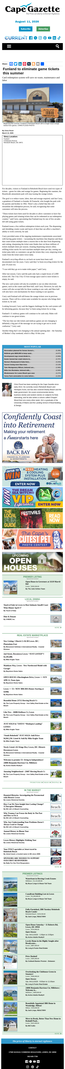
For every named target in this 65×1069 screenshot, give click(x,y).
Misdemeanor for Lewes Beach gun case (19, 373)
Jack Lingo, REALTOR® (37, 916)
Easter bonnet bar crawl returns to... (17, 359)
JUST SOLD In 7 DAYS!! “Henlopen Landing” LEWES (23, 725)
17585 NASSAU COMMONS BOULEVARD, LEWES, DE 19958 (32, 1052)
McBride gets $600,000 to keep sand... (18, 353)
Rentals (55, 782)
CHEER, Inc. (10, 619)
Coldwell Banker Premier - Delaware (41, 961)
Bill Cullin (31, 1026)
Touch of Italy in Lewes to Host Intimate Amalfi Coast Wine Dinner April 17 (26, 606)
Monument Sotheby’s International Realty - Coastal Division (24, 648)
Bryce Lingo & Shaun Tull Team (39, 883)
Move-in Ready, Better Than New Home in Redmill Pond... (43, 1020)
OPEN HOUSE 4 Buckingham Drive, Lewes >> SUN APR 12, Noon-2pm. (25, 678)
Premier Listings (32, 874)
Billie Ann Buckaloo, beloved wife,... (17, 370)
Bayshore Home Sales (14, 671)
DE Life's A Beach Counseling (17, 809)
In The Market (32, 790)
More (57, 627)
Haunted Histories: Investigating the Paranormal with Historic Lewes (24, 796)
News (46, 782)
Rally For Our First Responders (17, 863)
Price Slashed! (31, 956)
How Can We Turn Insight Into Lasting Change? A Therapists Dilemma (24, 805)
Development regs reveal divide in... (17, 356)
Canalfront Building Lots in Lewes (40, 894)
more (57, 867)
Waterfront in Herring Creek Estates (41, 879)
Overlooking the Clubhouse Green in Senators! (41, 973)
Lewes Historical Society (15, 800)
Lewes (28, 586)
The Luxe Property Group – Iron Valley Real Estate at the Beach (26, 704)
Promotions (35, 782)
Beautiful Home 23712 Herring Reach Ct (20, 700)
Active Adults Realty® (14, 765)
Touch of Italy (11, 610)
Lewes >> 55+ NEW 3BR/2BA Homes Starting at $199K (24, 690)
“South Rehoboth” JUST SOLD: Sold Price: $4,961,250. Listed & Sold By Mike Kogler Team (23, 736)
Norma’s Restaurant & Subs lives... (17, 362)
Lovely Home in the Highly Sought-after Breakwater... (42, 942)
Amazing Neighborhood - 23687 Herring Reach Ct (24, 771)
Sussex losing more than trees (15, 364)
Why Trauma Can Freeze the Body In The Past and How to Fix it (23, 814)
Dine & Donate (10, 617)
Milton (28, 1008)
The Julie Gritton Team (36, 589)
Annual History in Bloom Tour (16, 831)
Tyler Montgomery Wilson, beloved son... (19, 367)
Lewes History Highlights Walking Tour (20, 840)
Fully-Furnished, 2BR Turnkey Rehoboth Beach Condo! (43, 910)
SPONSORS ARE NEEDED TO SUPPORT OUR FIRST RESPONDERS (21, 859)
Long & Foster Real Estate (38, 948)
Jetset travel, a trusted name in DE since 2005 (23, 854)
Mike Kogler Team (12, 659)
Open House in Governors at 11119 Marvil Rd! (43, 583)
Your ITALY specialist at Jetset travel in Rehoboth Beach (20, 850)
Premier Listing (32, 577)
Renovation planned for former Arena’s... (19, 350)
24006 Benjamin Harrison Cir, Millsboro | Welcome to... (43, 989)
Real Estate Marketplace (32, 635)
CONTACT (32, 1048)
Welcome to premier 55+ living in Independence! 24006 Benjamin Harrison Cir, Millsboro (24, 761)
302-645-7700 (32, 1056)
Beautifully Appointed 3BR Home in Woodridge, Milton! (40, 1004)
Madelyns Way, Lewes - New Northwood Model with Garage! (25, 666)
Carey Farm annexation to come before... (19, 376)
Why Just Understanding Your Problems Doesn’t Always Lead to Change (24, 823)
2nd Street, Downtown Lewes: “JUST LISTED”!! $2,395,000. (24, 655)
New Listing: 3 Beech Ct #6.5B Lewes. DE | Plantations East (21, 642)
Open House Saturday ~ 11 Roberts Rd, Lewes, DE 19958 (42, 926)
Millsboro (29, 881)
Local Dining (32, 599)
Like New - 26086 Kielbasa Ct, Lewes (19, 712)
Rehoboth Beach (31, 914)
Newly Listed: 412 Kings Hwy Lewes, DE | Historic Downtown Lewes (24, 748)
